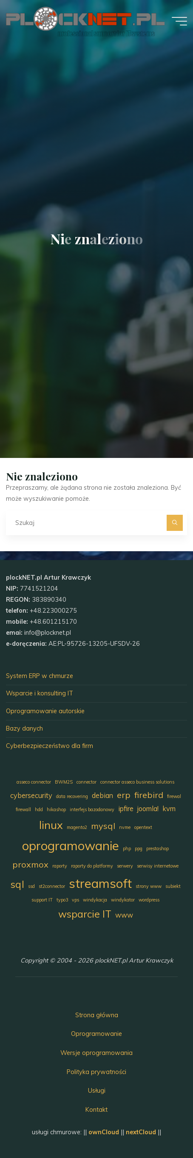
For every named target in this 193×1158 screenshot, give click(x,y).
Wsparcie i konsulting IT (39, 693)
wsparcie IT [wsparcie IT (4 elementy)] (84, 914)
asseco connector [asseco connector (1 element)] (34, 782)
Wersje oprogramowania (96, 1053)
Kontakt (96, 1109)
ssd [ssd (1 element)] (31, 886)
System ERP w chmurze (39, 676)
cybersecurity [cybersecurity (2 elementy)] (31, 795)
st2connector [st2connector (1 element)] (52, 886)
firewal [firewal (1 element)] (174, 796)
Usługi (96, 1090)
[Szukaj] (174, 522)
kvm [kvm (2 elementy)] (169, 808)
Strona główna (96, 1015)
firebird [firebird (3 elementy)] (148, 795)
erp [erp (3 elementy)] (124, 795)
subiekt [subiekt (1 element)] (173, 886)
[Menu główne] (179, 21)
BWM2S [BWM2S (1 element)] (64, 782)
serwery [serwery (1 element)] (125, 866)
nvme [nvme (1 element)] (125, 827)
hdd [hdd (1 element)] (39, 809)
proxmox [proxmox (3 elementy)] (30, 864)
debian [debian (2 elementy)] (102, 795)
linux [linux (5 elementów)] (51, 825)
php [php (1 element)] (127, 848)
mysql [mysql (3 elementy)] (103, 825)
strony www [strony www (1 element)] (149, 886)
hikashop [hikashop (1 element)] (56, 809)
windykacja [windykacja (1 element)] (95, 900)
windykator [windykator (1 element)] (123, 900)
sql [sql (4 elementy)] (17, 884)
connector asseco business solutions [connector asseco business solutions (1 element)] (137, 782)
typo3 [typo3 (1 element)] (62, 900)
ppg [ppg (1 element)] (138, 848)
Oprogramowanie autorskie (45, 711)
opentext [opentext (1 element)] (143, 827)
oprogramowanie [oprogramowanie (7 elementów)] (70, 845)
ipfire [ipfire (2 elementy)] (125, 808)
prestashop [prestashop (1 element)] (157, 848)
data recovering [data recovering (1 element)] (72, 796)
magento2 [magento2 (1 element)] (77, 827)
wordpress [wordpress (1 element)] (149, 900)
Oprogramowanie (96, 1034)
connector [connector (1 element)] (86, 782)
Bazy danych (24, 728)
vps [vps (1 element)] (75, 900)
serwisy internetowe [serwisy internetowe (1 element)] (158, 866)
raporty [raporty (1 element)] (59, 866)
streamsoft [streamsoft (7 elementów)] (100, 883)
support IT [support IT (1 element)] (42, 900)
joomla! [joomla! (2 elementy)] (148, 808)
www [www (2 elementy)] (124, 915)
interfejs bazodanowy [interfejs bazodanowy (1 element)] (92, 809)
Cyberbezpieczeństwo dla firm (49, 746)
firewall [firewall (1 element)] (23, 809)
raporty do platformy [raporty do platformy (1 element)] (92, 866)
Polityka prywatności (96, 1072)
